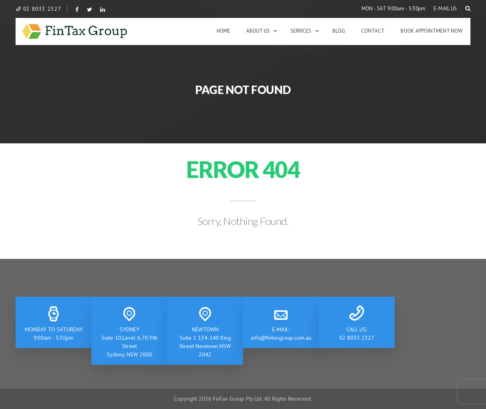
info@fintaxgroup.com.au (281, 337)
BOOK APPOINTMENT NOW (431, 30)
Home (223, 30)
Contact (373, 30)
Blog (338, 30)
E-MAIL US (445, 8)
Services (300, 30)
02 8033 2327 (38, 8)
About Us (258, 30)
